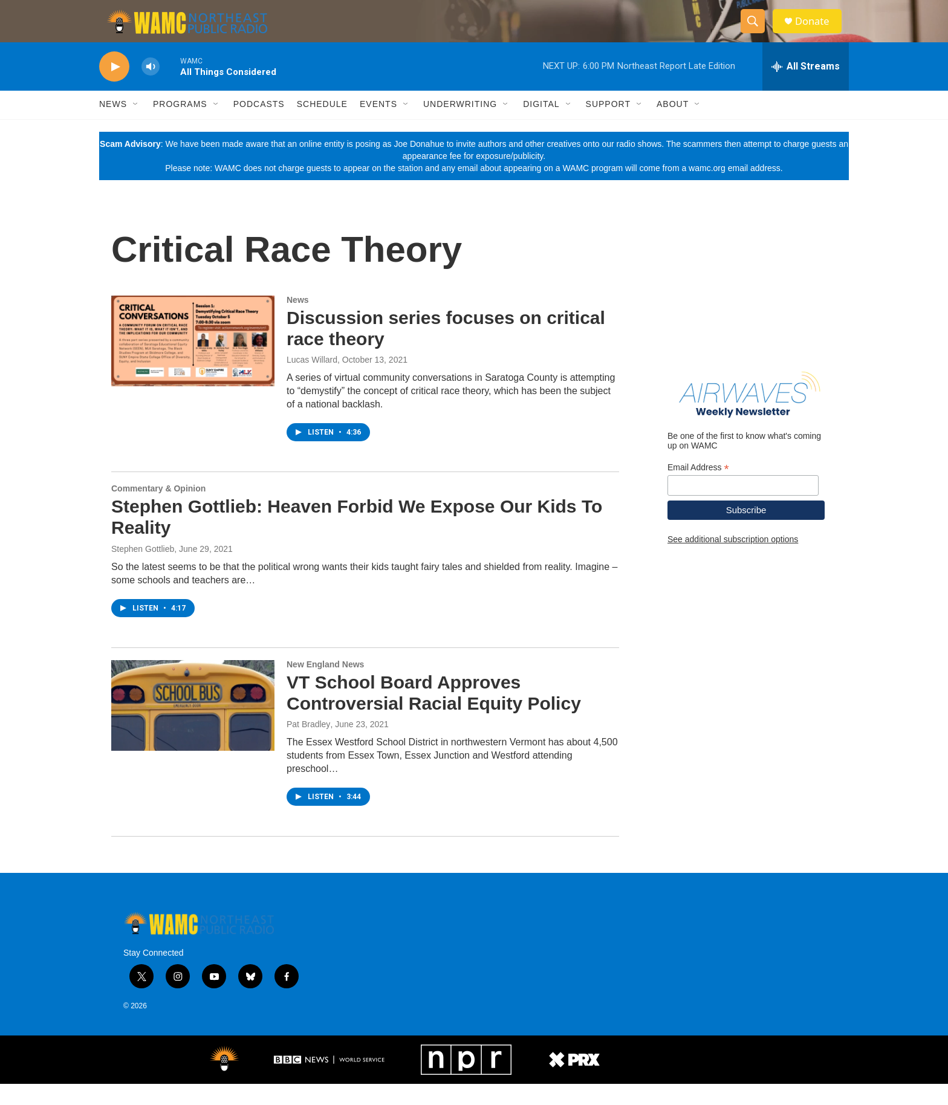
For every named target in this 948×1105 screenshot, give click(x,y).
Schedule (322, 126)
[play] (114, 88)
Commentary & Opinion (158, 509)
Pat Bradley (308, 745)
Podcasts (259, 126)
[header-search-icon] (757, 32)
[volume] (150, 88)
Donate (818, 31)
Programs (180, 126)
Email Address (698, 488)
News (113, 126)
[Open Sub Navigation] (136, 126)
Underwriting (460, 126)
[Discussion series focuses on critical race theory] (192, 362)
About (673, 126)
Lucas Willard (312, 381)
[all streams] (805, 87)
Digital (541, 126)
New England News (325, 685)
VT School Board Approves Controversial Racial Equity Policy (434, 713)
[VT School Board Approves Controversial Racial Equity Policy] (192, 726)
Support (608, 126)
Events (378, 126)
